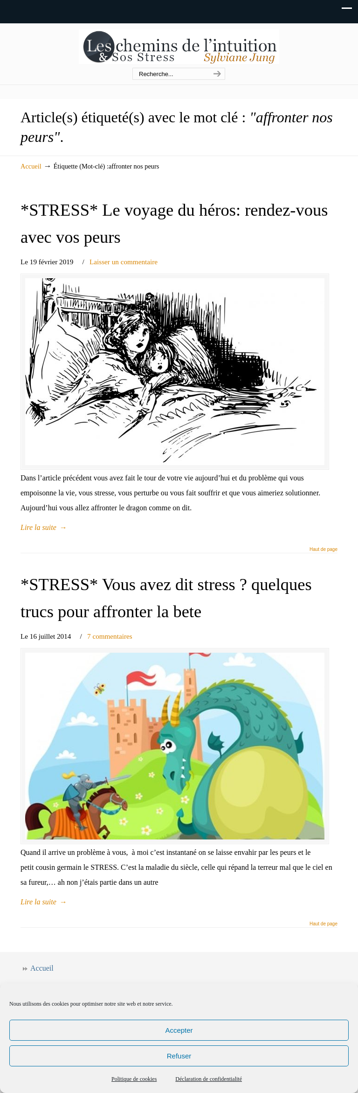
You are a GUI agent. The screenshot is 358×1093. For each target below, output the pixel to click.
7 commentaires (109, 636)
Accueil (31, 166)
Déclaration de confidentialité (208, 1079)
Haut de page (323, 549)
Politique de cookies (134, 1079)
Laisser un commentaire (124, 262)
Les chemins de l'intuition (179, 46)
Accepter (179, 1030)
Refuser (179, 1056)
